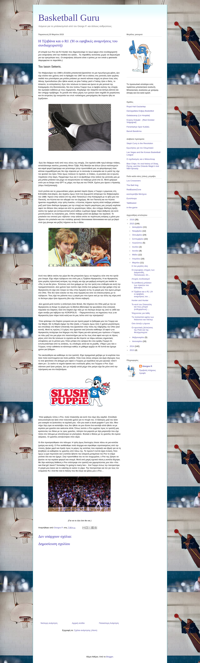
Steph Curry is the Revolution (140, 143)
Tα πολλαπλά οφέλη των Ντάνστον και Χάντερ (143, 318)
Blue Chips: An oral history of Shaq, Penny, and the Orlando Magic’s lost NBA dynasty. (143, 166)
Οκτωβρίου (137, 235)
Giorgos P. (147, 366)
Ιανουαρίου (137, 341)
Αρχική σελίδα (78, 623)
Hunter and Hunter (140, 300)
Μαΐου (135, 254)
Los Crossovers (134, 180)
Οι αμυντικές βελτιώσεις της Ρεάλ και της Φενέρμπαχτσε (142, 330)
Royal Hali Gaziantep (136, 106)
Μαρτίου (136, 262)
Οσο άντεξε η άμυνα (141, 323)
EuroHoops (132, 198)
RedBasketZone (134, 189)
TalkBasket (131, 203)
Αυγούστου (137, 243)
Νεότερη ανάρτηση (49, 623)
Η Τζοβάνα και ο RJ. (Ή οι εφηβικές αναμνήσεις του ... (142, 294)
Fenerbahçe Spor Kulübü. (138, 127)
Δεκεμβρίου (137, 227)
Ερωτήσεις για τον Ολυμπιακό (140, 148)
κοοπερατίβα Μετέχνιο (137, 194)
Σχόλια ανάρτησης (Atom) (85, 630)
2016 (132, 219)
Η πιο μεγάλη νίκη (140, 266)
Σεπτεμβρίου (138, 239)
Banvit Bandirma (134, 131)
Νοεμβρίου (137, 231)
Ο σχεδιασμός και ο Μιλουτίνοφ (141, 159)
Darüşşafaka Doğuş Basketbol (140, 111)
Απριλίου (136, 259)
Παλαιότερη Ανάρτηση (109, 623)
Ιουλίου (135, 247)
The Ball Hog (132, 185)
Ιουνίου (135, 251)
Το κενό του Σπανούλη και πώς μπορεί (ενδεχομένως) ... (142, 306)
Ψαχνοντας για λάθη (141, 313)
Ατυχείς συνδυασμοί (141, 279)
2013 (132, 350)
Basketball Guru (69, 17)
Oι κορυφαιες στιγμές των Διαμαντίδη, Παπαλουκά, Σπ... (143, 272)
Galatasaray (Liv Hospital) (138, 115)
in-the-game (132, 207)
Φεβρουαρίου (138, 337)
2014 (132, 346)
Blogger (109, 657)
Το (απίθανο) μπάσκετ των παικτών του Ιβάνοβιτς (141, 285)
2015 (132, 223)
